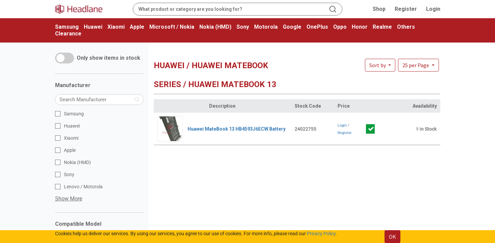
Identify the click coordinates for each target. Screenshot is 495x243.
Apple (137, 27)
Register (406, 9)
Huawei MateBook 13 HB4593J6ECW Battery (237, 129)
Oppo (340, 27)
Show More (68, 198)
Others (406, 27)
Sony (243, 27)
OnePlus (317, 27)
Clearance (68, 33)
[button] (418, 65)
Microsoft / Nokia (171, 27)
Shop (379, 9)
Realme (382, 27)
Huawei (93, 27)
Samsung (67, 27)
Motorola (266, 27)
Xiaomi (116, 27)
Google (292, 27)
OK (392, 236)
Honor (360, 27)
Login (433, 9)
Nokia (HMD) (215, 27)
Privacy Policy (321, 233)
